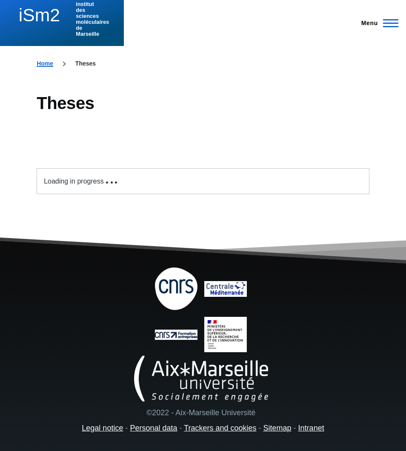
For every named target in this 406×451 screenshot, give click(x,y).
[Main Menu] (377, 23)
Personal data (153, 428)
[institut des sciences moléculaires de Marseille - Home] (60, 19)
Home (45, 63)
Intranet (311, 428)
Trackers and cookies (220, 428)
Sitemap (277, 428)
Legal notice (102, 428)
